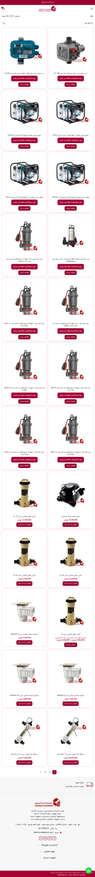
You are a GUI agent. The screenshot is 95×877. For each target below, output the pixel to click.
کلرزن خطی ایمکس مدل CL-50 (70, 575)
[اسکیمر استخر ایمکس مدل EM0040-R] (71, 672)
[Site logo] (47, 8)
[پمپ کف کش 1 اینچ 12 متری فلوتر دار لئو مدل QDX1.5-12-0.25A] (71, 429)
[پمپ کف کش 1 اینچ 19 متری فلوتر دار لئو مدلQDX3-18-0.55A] (24, 365)
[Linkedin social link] (45, 838)
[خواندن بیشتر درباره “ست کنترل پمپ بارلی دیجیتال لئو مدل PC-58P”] (71, 84)
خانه (91, 16)
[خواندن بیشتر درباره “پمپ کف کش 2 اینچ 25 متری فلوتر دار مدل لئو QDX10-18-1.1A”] (71, 401)
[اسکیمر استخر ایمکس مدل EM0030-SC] (24, 672)
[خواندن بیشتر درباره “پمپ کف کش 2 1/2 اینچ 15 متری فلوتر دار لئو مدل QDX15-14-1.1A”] (24, 272)
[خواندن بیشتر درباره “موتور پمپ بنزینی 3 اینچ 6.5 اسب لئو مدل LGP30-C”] (71, 208)
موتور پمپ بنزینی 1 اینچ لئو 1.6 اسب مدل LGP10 (71, 135)
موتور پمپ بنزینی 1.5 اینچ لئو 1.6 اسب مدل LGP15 (24, 197)
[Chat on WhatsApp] (88, 870)
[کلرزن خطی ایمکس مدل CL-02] (24, 552)
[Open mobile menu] (91, 8)
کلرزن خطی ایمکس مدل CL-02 (24, 575)
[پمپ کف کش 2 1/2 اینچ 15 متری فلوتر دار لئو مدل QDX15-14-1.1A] (24, 236)
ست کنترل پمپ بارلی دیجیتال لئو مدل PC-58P (71, 73)
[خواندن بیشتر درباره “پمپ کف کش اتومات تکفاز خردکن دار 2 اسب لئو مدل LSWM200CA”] (71, 272)
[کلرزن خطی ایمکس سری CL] (71, 611)
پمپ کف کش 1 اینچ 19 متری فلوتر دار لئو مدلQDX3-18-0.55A (24, 389)
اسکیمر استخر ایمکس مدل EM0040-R (70, 695)
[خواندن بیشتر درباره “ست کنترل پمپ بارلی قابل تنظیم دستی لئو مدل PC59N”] (24, 84)
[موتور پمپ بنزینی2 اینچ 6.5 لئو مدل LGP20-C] (24, 112)
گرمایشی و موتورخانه (49, 845)
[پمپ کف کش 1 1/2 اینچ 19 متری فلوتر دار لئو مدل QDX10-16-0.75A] (71, 300)
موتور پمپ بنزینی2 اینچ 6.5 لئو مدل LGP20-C (24, 135)
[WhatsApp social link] (41, 838)
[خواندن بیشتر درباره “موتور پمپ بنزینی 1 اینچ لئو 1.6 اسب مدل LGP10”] (71, 146)
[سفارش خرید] (4, 23)
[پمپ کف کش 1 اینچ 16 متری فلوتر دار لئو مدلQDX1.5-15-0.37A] (24, 429)
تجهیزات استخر (49, 857)
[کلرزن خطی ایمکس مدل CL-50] (71, 552)
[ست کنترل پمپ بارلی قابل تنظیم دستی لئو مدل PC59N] (24, 50)
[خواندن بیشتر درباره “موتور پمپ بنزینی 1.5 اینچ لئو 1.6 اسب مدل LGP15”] (24, 208)
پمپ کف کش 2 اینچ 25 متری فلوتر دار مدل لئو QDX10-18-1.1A (71, 389)
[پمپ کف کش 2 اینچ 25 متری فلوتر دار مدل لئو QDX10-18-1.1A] (71, 365)
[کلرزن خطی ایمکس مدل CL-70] (24, 493)
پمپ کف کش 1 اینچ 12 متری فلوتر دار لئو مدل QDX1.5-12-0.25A (70, 453)
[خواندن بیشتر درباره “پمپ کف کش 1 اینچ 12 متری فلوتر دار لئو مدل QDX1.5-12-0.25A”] (71, 466)
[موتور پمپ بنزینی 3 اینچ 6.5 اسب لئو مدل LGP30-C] (71, 174)
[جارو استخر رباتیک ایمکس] (71, 493)
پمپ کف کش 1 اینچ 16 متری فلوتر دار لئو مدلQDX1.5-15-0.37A (24, 453)
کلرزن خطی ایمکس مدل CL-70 (24, 516)
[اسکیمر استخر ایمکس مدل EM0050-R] (24, 611)
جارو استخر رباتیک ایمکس (70, 516)
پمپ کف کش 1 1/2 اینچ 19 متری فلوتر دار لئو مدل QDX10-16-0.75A (70, 324)
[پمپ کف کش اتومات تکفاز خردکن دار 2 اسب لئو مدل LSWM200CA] (71, 236)
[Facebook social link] (54, 838)
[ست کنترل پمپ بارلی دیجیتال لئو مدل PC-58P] (71, 50)
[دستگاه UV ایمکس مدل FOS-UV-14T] (24, 731)
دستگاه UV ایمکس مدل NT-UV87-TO (70, 754)
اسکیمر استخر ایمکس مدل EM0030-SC (24, 695)
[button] (71, 524)
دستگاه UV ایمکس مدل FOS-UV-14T (24, 754)
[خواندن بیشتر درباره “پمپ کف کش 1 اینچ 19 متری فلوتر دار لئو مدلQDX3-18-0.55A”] (24, 401)
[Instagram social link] (50, 838)
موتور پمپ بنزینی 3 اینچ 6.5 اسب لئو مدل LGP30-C (70, 197)
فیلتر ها (87, 23)
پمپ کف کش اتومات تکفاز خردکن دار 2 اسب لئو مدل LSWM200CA (71, 260)
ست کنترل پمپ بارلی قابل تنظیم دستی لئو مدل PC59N (24, 73)
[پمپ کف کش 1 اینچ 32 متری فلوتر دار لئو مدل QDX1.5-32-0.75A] (24, 300)
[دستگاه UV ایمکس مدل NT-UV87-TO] (71, 731)
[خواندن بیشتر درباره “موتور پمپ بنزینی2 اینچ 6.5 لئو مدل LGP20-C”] (24, 146)
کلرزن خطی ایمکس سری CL (71, 634)
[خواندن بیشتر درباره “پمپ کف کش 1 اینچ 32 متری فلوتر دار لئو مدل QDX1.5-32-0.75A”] (24, 337)
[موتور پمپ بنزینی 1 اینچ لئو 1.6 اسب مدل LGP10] (71, 112)
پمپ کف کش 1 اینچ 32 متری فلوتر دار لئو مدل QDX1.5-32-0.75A (24, 324)
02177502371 (47, 2)
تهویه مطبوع (50, 851)
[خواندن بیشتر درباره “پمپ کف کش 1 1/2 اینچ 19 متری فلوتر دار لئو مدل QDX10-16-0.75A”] (71, 337)
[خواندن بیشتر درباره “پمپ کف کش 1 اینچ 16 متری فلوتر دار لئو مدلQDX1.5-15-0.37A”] (24, 466)
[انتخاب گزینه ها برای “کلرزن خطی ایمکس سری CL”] (70, 645)
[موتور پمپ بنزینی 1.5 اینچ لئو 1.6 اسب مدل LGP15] (24, 174)
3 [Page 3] (45, 772)
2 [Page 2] (49, 772)
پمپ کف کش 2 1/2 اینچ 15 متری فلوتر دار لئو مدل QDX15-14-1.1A (24, 260)
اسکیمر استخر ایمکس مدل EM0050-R (24, 634)
